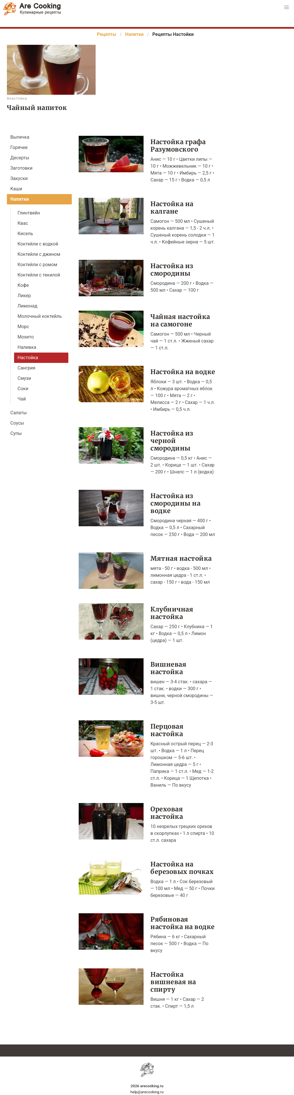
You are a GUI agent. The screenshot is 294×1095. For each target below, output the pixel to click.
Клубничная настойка (171, 612)
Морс (23, 326)
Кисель (25, 233)
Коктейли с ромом (37, 264)
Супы (16, 433)
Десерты (19, 157)
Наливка (27, 347)
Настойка (28, 357)
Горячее (19, 147)
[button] (286, 7)
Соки (23, 388)
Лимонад (27, 306)
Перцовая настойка (166, 730)
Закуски (19, 178)
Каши (16, 188)
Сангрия (26, 368)
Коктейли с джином (39, 254)
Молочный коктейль (40, 316)
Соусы (17, 423)
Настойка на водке (182, 372)
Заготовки (21, 168)
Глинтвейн (29, 213)
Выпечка (19, 137)
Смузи (24, 378)
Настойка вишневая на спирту (173, 981)
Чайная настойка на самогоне (180, 320)
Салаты (18, 412)
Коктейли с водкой (38, 244)
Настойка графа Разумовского (178, 145)
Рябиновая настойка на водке (182, 922)
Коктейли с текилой (39, 275)
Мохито (26, 337)
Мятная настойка (181, 558)
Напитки (19, 199)
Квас (23, 223)
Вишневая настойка (168, 668)
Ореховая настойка (166, 812)
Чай (22, 399)
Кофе (23, 285)
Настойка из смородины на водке (175, 503)
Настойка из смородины (171, 269)
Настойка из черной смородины (171, 440)
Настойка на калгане (172, 207)
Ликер (24, 295)
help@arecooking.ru (146, 1092)
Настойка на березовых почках (182, 867)
